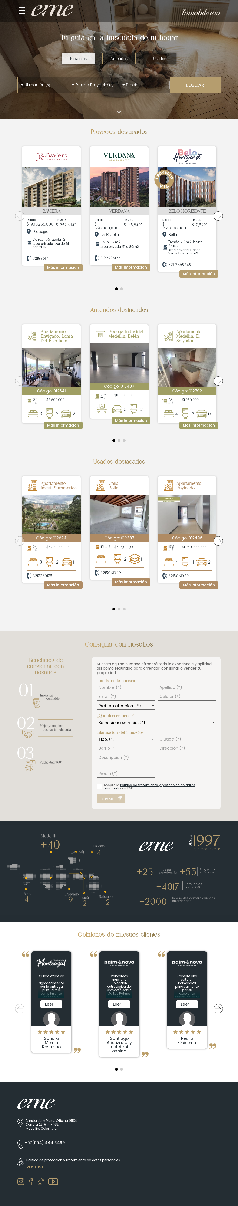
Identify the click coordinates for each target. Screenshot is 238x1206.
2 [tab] (121, 288)
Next (218, 216)
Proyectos (78, 58)
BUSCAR (195, 85)
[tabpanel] (51, 211)
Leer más (34, 1166)
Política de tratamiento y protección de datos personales (149, 787)
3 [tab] (124, 440)
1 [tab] (116, 288)
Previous (19, 216)
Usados (159, 58)
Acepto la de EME (149, 787)
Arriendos (119, 58)
